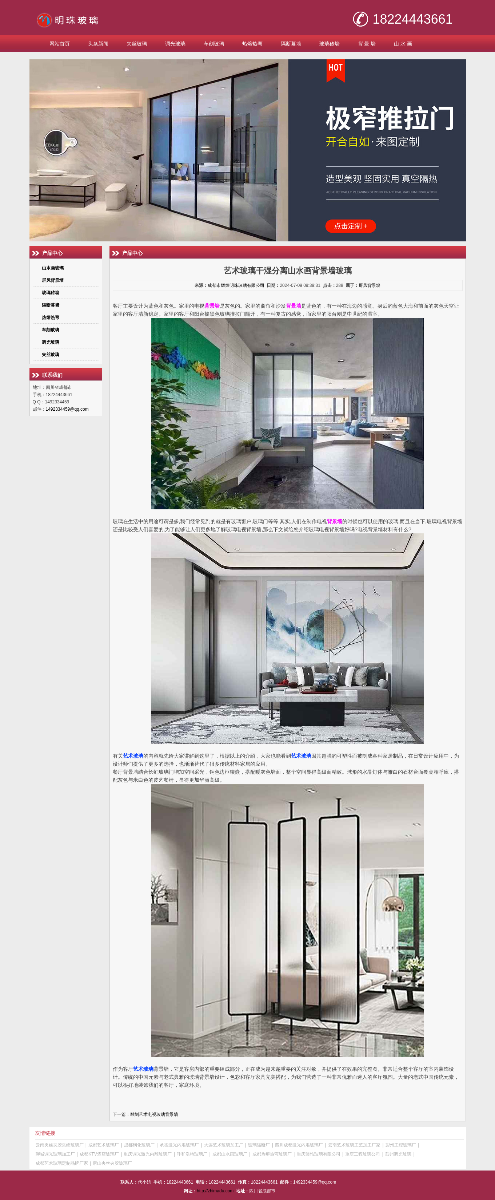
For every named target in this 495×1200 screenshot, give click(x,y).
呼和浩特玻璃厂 (192, 1154)
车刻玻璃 (214, 44)
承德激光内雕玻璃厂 (179, 1145)
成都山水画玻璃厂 (229, 1154)
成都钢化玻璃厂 (139, 1145)
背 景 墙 (367, 44)
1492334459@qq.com (67, 409)
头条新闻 (98, 44)
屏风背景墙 (369, 285)
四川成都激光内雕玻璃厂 (299, 1145)
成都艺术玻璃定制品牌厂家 (62, 1163)
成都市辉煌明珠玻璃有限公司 (236, 285)
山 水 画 (403, 44)
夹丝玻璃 (137, 44)
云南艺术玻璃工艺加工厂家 (354, 1145)
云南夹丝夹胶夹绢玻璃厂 (60, 1145)
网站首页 (59, 44)
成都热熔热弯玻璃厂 (272, 1154)
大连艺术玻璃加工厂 (223, 1145)
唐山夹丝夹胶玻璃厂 (112, 1163)
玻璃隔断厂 (259, 1145)
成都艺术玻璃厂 (103, 1145)
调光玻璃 (175, 44)
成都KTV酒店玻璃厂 (99, 1154)
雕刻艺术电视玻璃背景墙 (154, 1114)
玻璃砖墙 (329, 44)
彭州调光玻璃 (398, 1154)
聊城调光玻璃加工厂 (55, 1154)
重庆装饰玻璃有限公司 (318, 1154)
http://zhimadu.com (215, 1190)
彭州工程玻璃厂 (401, 1145)
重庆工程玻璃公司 (362, 1154)
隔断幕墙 (291, 44)
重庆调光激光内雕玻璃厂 (148, 1154)
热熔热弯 (252, 44)
